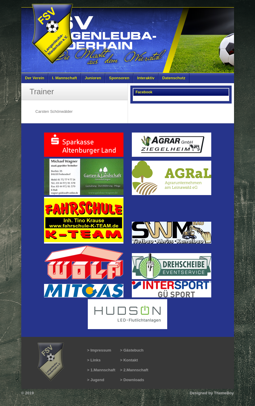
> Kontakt (129, 360)
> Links (94, 360)
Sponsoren (119, 78)
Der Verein (34, 78)
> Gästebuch (132, 350)
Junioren (93, 78)
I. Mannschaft (64, 78)
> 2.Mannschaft (134, 370)
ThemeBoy (224, 393)
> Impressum (99, 350)
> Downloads (132, 380)
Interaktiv (146, 78)
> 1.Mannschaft (101, 370)
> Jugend (95, 380)
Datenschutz (173, 78)
